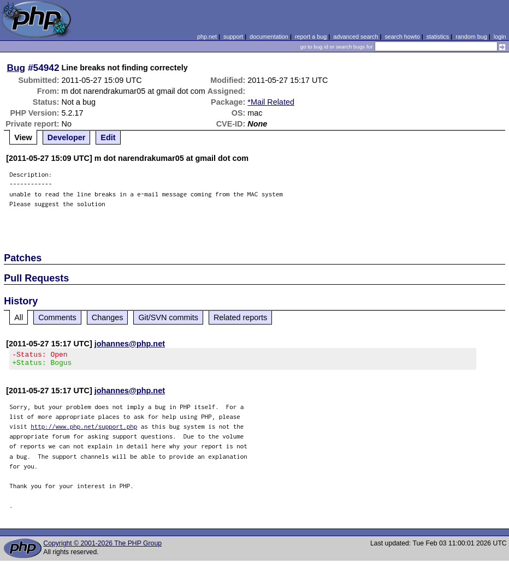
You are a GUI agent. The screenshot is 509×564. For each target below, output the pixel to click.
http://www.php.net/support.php (84, 429)
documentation (269, 36)
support (233, 36)
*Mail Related (270, 102)
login (500, 36)
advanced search (355, 36)
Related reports (240, 317)
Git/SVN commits (168, 317)
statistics (438, 36)
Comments (57, 317)
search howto (401, 36)
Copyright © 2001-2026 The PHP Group (102, 546)
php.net (207, 36)
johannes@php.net (129, 343)
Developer (67, 137)
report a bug (311, 36)
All (18, 317)
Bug (16, 67)
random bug (471, 36)
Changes (107, 317)
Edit (107, 137)
